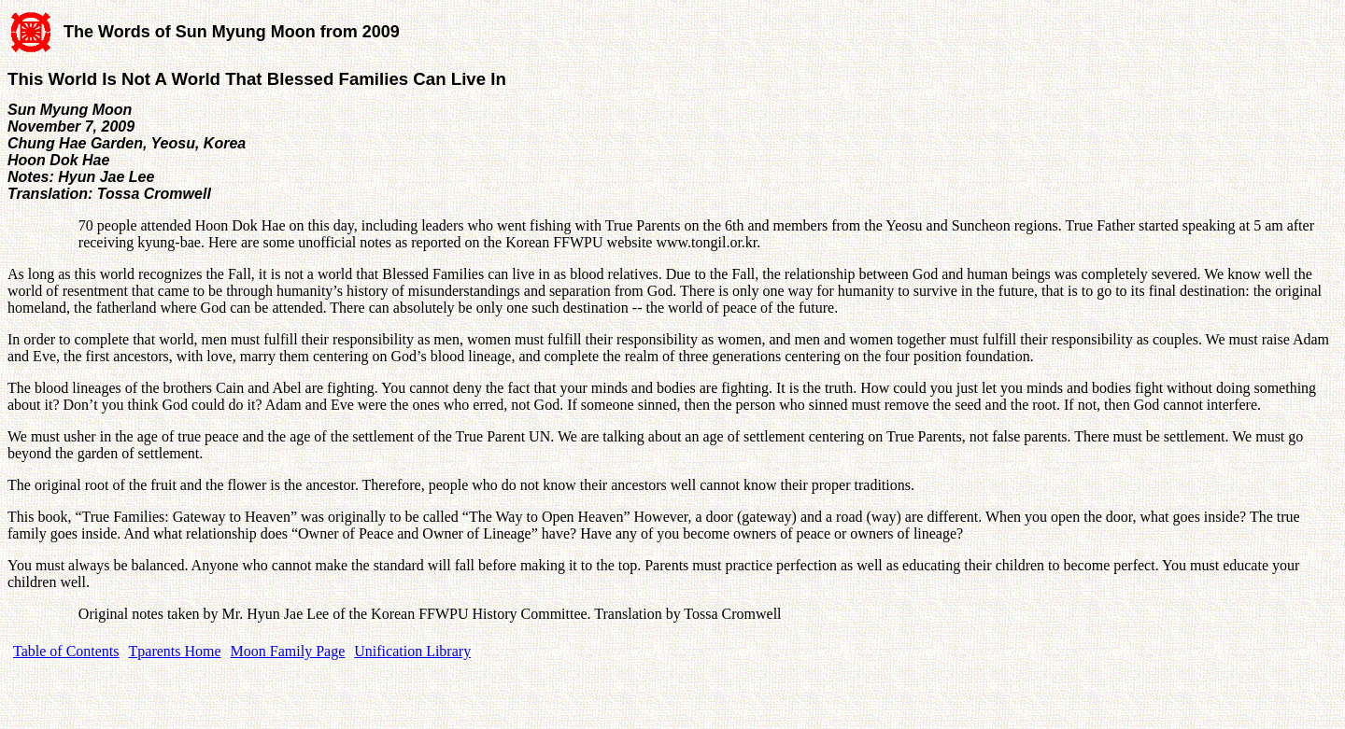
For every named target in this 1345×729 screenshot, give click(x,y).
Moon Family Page (288, 651)
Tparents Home (175, 651)
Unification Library (412, 651)
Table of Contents (66, 651)
